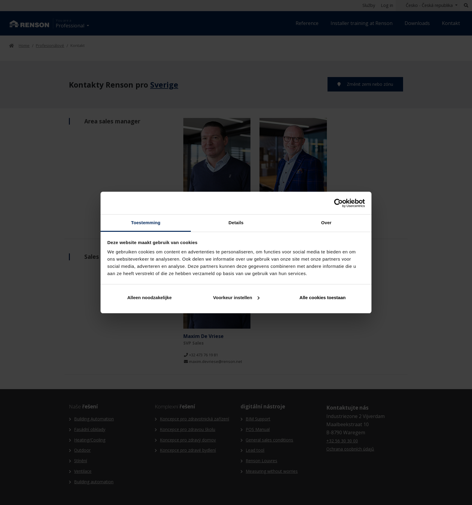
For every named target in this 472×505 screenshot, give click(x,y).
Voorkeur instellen (236, 297)
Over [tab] (326, 222)
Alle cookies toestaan (323, 297)
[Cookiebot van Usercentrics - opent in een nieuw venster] (338, 203)
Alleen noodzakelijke (149, 297)
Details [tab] (236, 222)
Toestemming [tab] (145, 222)
